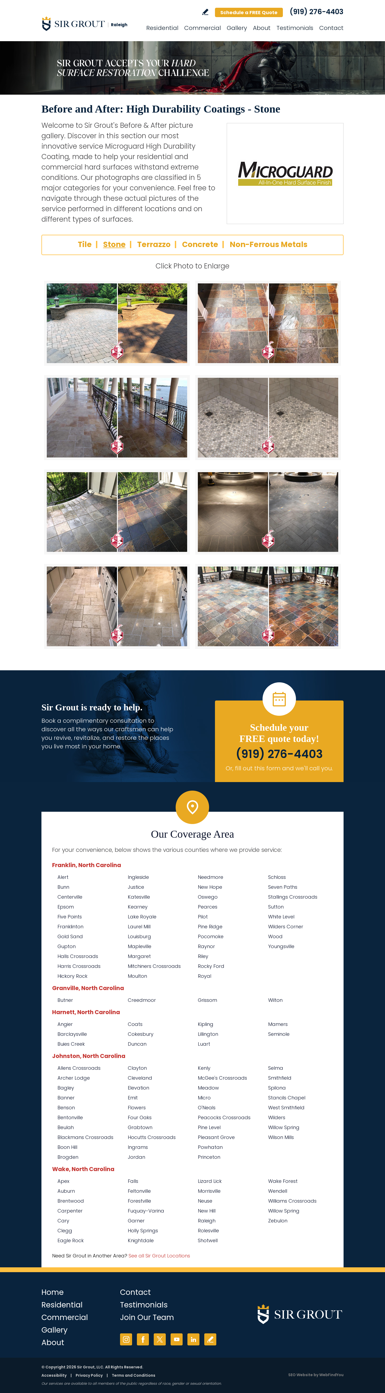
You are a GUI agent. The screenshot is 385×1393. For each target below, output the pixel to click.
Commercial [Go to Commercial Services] (202, 28)
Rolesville (208, 1230)
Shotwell (208, 1240)
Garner (136, 1220)
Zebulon (277, 1220)
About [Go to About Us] (262, 28)
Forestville (139, 1201)
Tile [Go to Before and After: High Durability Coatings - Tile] (85, 244)
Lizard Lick (210, 1181)
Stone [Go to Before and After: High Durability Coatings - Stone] (114, 244)
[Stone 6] (268, 512)
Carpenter (70, 1210)
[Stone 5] (117, 512)
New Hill (206, 1210)
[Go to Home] (89, 23)
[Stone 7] (117, 606)
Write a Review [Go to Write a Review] (205, 12)
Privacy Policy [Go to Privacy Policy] (89, 1375)
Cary (63, 1220)
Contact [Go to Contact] (331, 28)
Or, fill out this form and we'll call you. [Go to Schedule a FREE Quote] (279, 768)
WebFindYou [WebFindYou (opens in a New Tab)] (331, 1374)
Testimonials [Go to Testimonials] (294, 28)
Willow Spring (283, 1210)
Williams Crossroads (292, 1201)
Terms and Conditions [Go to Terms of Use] (133, 1375)
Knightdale (141, 1240)
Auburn (66, 1191)
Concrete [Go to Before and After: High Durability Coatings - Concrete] (200, 244)
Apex (63, 1181)
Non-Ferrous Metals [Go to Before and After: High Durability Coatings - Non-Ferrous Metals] (268, 244)
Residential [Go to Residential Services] (162, 28)
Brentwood (70, 1201)
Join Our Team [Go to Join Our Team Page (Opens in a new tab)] (147, 1317)
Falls (133, 1181)
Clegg (64, 1230)
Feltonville (139, 1191)
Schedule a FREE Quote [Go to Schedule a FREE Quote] (249, 12)
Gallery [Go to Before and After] (237, 28)
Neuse (205, 1201)
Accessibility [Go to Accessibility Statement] (54, 1375)
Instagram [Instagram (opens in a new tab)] (126, 1339)
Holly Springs (143, 1230)
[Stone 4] (268, 417)
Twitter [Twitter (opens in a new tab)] (160, 1339)
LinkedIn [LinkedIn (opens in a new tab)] (193, 1339)
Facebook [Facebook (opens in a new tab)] (143, 1339)
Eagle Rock (70, 1240)
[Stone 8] (268, 606)
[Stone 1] (117, 323)
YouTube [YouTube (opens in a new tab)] (177, 1339)
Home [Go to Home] (52, 1292)
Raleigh (206, 1220)
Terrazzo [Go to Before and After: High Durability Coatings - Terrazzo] (154, 244)
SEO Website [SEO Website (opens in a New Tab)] (300, 1374)
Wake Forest (283, 1181)
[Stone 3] (117, 417)
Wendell (277, 1191)
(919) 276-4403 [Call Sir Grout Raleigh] (317, 12)
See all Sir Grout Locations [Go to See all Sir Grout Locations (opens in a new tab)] (159, 1255)
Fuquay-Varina (146, 1210)
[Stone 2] (268, 323)
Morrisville (209, 1191)
